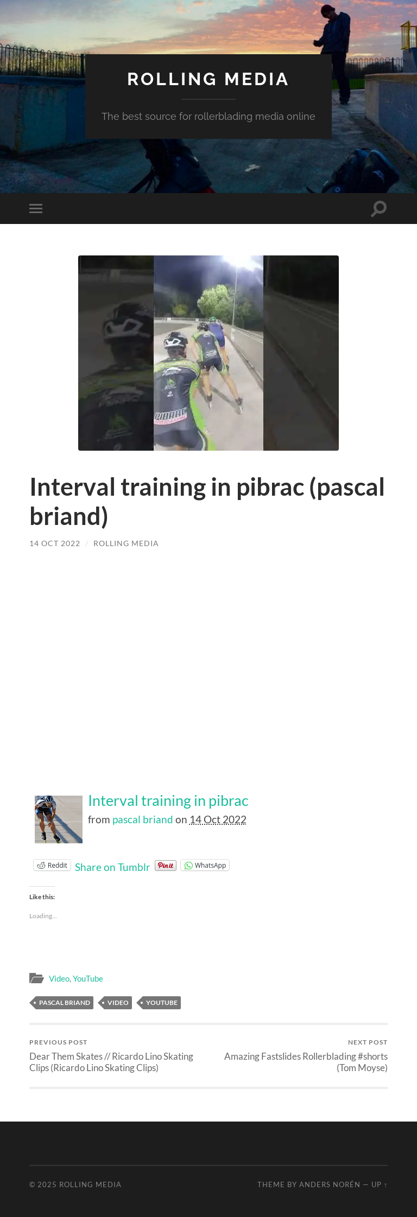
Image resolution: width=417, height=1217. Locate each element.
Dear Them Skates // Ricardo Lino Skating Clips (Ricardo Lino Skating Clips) (117, 1055)
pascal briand (142, 819)
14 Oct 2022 (54, 543)
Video (59, 978)
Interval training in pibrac (168, 800)
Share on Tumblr (112, 865)
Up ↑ (379, 1184)
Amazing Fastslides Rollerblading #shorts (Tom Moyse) (300, 1055)
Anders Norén (330, 1184)
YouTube (88, 978)
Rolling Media (208, 79)
